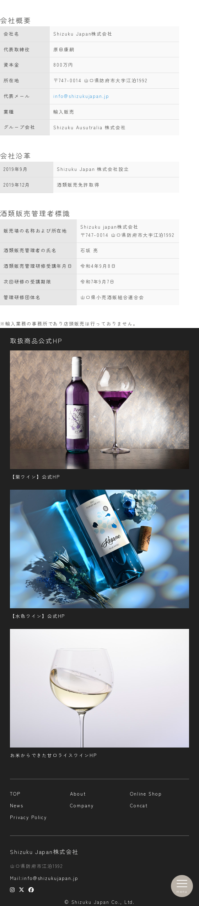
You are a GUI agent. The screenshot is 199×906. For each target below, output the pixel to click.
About (78, 793)
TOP (15, 793)
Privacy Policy (28, 817)
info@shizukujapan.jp (81, 96)
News (16, 805)
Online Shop (146, 793)
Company (82, 805)
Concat (139, 805)
